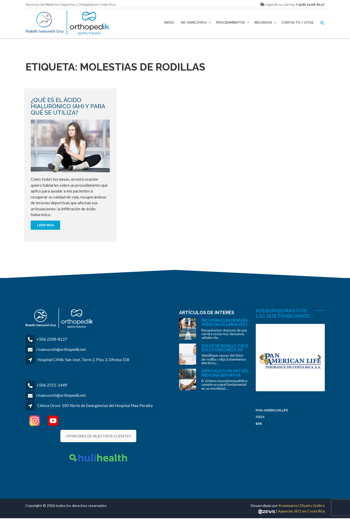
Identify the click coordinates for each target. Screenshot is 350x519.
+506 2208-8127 (51, 339)
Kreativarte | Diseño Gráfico (302, 505)
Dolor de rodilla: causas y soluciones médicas (228, 348)
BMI (259, 425)
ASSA (260, 418)
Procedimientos (230, 22)
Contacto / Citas (297, 22)
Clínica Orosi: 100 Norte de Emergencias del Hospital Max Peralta (95, 405)
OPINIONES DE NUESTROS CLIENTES (98, 436)
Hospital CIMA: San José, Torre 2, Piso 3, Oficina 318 (83, 359)
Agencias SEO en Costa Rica (301, 511)
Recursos (263, 22)
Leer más (45, 225)
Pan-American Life (272, 412)
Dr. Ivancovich (194, 22)
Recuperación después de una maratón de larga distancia (231, 322)
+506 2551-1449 (51, 385)
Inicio (169, 22)
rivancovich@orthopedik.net (61, 349)
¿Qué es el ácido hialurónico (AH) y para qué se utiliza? (68, 106)
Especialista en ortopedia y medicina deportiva (229, 373)
